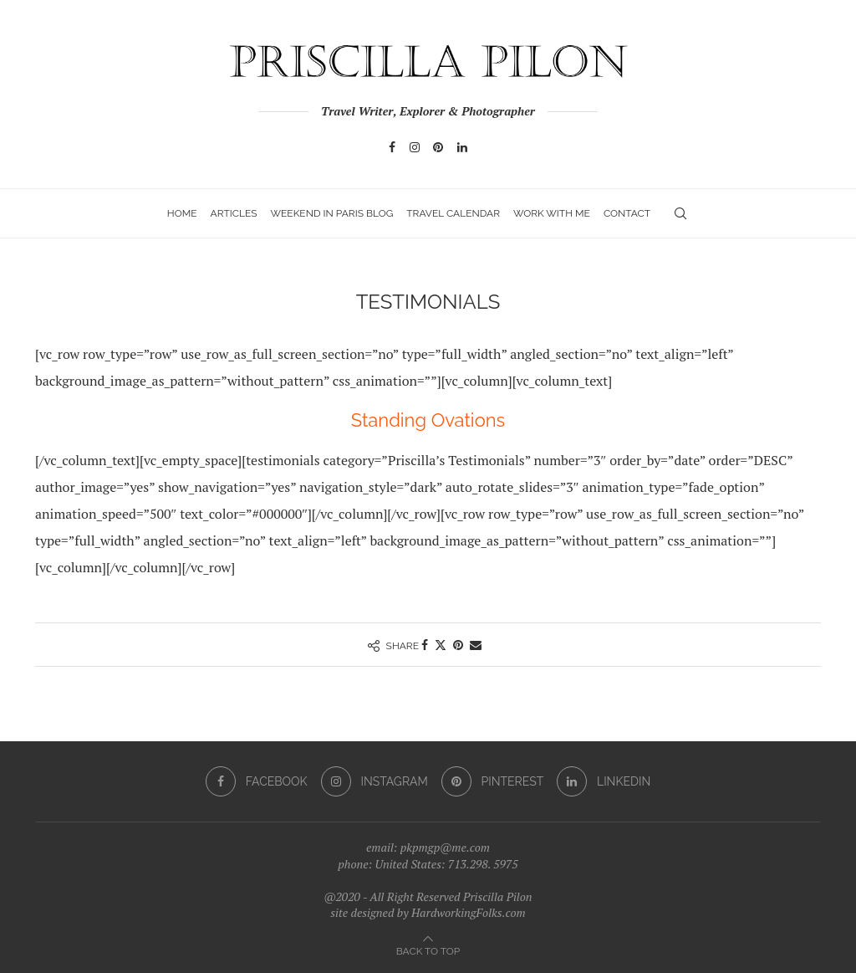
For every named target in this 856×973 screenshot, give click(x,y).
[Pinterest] (438, 147)
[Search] (680, 213)
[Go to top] (428, 949)
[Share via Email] (476, 645)
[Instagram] (415, 147)
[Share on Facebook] (424, 645)
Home (182, 213)
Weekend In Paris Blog (331, 213)
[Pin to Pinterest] (458, 645)
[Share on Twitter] (440, 645)
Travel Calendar (453, 213)
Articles (234, 213)
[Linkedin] (462, 147)
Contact (627, 213)
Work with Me (551, 213)
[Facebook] (392, 147)
